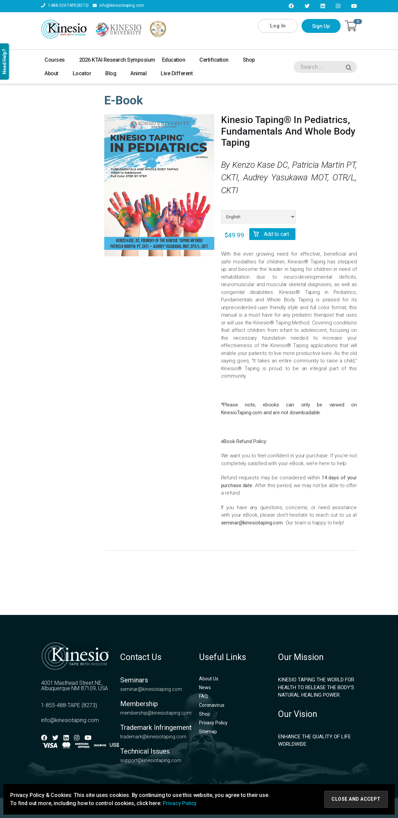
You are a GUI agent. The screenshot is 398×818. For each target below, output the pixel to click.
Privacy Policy (213, 722)
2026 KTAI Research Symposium (117, 60)
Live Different (177, 73)
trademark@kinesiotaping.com (153, 736)
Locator (86, 73)
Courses (58, 60)
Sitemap (208, 731)
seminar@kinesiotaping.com (252, 523)
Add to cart (276, 234)
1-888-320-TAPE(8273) (65, 5)
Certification (217, 60)
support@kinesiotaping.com (150, 760)
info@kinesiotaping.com (118, 5)
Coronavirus (211, 705)
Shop (253, 60)
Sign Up (321, 26)
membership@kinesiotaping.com (156, 713)
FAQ (203, 696)
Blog (114, 73)
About (55, 73)
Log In (278, 26)
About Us (208, 678)
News (205, 687)
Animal (142, 73)
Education (177, 60)
